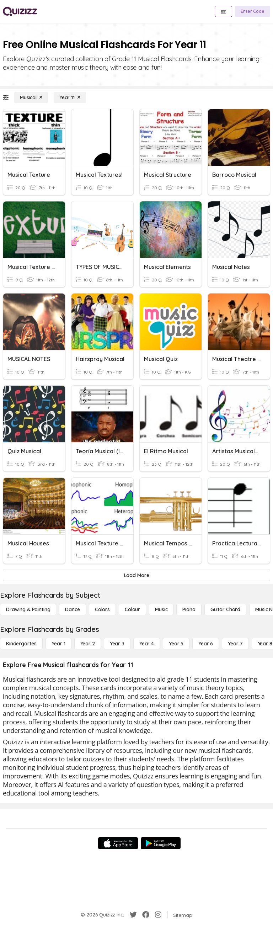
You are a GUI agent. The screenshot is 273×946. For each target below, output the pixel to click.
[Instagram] (158, 914)
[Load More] (136, 575)
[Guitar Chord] (225, 609)
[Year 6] (205, 643)
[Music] (161, 609)
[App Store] (118, 843)
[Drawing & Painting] (28, 609)
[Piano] (188, 609)
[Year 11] (70, 97)
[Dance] (72, 609)
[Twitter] (133, 914)
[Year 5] (176, 643)
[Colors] (102, 609)
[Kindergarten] (21, 643)
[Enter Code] (252, 11)
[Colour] (132, 609)
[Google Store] (161, 843)
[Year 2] (87, 643)
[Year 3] (117, 643)
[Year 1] (58, 643)
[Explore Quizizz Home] (20, 11)
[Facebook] (145, 914)
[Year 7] (235, 643)
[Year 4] (146, 643)
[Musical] (31, 97)
